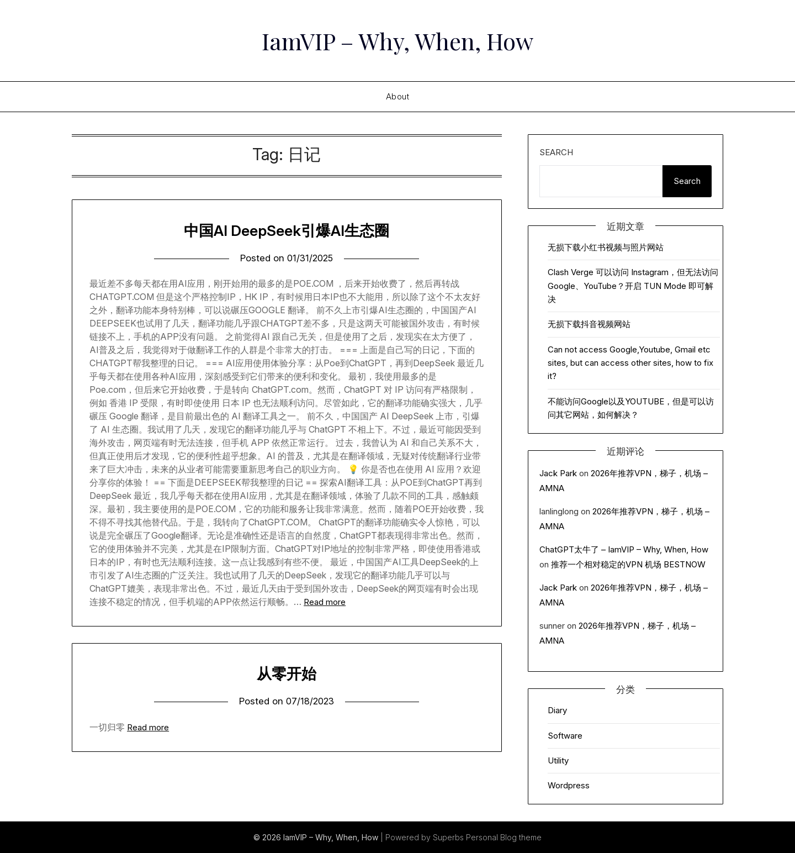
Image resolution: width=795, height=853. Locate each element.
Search (556, 152)
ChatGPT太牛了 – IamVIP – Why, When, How (623, 549)
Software (565, 735)
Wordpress (569, 785)
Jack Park (558, 473)
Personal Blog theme (504, 837)
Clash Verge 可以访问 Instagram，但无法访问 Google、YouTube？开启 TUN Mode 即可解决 (633, 285)
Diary (557, 710)
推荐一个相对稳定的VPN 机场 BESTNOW (628, 564)
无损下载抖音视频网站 (589, 324)
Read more (325, 602)
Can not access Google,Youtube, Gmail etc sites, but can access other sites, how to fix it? (630, 363)
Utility (558, 760)
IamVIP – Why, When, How (398, 39)
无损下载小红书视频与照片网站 (606, 247)
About (398, 96)
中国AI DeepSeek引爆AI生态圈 (286, 230)
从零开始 (286, 673)
